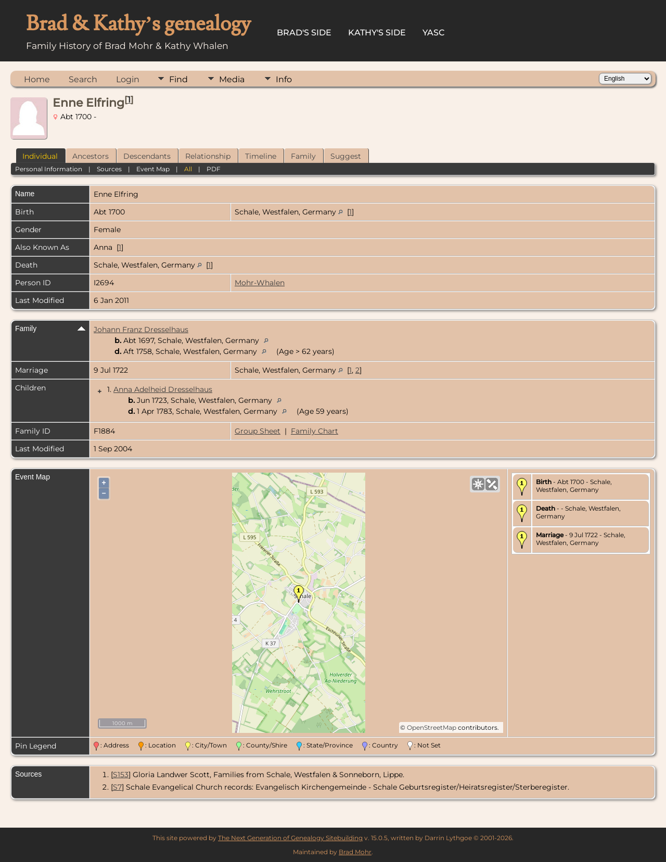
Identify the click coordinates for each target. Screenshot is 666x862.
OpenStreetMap (431, 727)
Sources (109, 169)
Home (37, 79)
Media (232, 79)
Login (127, 79)
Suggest (345, 156)
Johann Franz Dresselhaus (141, 329)
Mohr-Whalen (260, 282)
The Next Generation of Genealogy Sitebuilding (290, 838)
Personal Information (48, 169)
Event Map (153, 169)
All (188, 169)
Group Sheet (257, 431)
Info (284, 79)
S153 (121, 774)
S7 (117, 787)
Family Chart (314, 431)
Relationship (207, 156)
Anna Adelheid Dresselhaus (162, 389)
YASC (433, 32)
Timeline (260, 156)
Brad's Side (304, 32)
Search (83, 79)
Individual (40, 156)
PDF (214, 169)
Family (303, 156)
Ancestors (90, 156)
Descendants (147, 156)
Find (178, 79)
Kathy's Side (377, 32)
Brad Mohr (355, 852)
